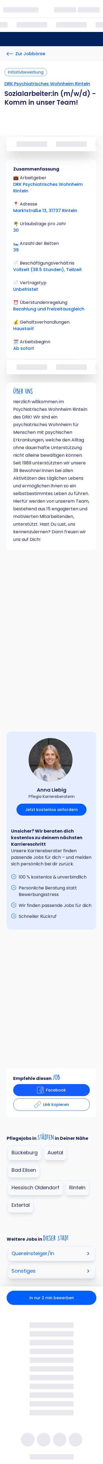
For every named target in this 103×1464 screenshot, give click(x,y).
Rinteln (77, 1187)
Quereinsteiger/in (51, 1253)
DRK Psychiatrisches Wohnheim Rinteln (47, 84)
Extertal (21, 1205)
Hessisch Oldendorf (35, 1187)
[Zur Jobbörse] (26, 54)
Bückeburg (25, 1152)
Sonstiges (51, 1270)
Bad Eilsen (24, 1170)
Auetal (55, 1152)
